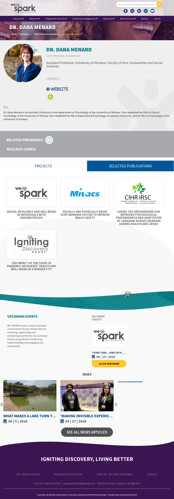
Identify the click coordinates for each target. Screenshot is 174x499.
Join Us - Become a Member (115, 474)
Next (115, 402)
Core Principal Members (46, 34)
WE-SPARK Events (28, 474)
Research (34, 18)
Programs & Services (56, 18)
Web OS (133, 494)
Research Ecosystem (68, 474)
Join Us (157, 18)
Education (108, 18)
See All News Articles (87, 432)
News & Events (128, 18)
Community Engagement (85, 18)
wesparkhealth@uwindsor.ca (79, 483)
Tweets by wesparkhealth (130, 381)
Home (14, 34)
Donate (144, 18)
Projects (43, 166)
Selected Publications (130, 166)
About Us (18, 18)
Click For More (109, 363)
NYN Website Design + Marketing (103, 494)
